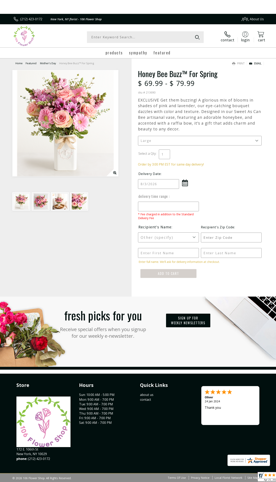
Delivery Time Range (153, 196)
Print (238, 63)
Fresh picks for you (103, 323)
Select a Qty (147, 153)
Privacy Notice (200, 478)
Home (19, 63)
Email (255, 63)
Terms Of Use (177, 478)
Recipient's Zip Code (217, 227)
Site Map (253, 478)
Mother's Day (48, 63)
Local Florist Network (228, 478)
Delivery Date (149, 174)
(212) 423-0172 (31, 19)
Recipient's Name (154, 227)
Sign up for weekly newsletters (188, 320)
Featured (31, 63)
